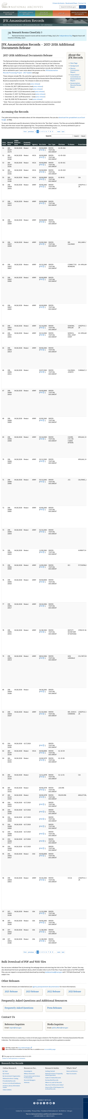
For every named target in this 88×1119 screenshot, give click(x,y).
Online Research (9, 1068)
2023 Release (32, 991)
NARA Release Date (17, 142)
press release (34, 84)
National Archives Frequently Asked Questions (54, 1074)
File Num (61, 144)
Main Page (73, 63)
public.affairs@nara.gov (60, 1028)
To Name (71, 144)
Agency (35, 144)
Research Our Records (8, 13)
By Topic (5, 1071)
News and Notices (72, 1071)
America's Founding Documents (79, 13)
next (58, 131)
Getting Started (50, 1071)
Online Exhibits (7, 1090)
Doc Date (42, 144)
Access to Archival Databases (12, 1083)
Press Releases (54, 1008)
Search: (48, 136)
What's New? (72, 1068)
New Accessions (72, 1073)
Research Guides (52, 1068)
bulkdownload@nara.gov (53, 972)
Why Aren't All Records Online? (54, 1085)
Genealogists (28, 1071)
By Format (6, 1073)
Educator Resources (44, 13)
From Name (82, 144)
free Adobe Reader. (25, 1048)
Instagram (41, 1103)
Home (5, 25)
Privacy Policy (36, 1111)
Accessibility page (49, 1049)
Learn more (71, 1115)
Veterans (26, 1082)
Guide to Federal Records (53, 1078)
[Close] (85, 1100)
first (25, 131)
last (63, 131)
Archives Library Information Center (11, 1086)
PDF (41, 150)
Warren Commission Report (74, 70)
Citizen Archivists (59, 3)
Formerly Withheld (27, 143)
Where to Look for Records (53, 1082)
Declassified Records (51, 1080)
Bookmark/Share (71, 3)
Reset (83, 136)
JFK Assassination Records (31, 25)
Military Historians (29, 1073)
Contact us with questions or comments (13, 1058)
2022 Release (53, 991)
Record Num (10, 143)
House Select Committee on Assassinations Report (75, 78)
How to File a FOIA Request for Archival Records (54, 1088)
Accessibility (27, 1111)
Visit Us (62, 13)
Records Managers (29, 1080)
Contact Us (82, 3)
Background (74, 66)
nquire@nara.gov (15, 1028)
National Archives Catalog (10, 1078)
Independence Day (65, 36)
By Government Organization (11, 1076)
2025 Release (11, 991)
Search (82, 7)
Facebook (34, 1103)
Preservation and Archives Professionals (32, 1077)
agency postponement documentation (46, 987)
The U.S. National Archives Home (22, 5)
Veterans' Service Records (26, 13)
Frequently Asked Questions (19, 1008)
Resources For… (30, 1068)
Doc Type (52, 144)
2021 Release (74, 991)
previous (31, 131)
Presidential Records (9, 1081)
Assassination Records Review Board (75, 85)
